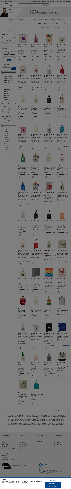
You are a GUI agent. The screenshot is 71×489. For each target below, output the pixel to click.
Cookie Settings (53, 480)
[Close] (69, 483)
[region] (35, 483)
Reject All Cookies (52, 483)
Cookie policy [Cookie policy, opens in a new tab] (25, 482)
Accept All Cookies (52, 486)
